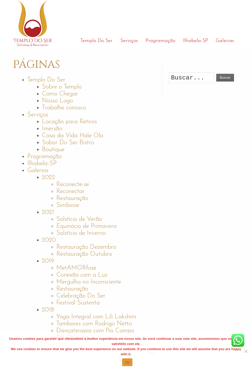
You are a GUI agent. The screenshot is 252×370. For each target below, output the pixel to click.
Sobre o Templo (62, 87)
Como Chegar (60, 94)
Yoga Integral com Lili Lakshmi (96, 317)
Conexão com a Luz (81, 275)
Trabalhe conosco (64, 108)
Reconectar (70, 191)
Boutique (53, 150)
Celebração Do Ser (80, 296)
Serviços (37, 115)
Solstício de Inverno (81, 233)
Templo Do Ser (46, 80)
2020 (49, 240)
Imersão (52, 129)
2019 (48, 261)
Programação (44, 157)
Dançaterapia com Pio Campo (95, 331)
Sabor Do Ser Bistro (68, 143)
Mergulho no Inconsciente (88, 282)
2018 (48, 310)
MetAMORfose (76, 268)
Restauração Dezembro (86, 247)
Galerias (37, 170)
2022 (48, 177)
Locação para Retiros (69, 122)
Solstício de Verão (79, 219)
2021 (48, 212)
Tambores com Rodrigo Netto (94, 324)
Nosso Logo (57, 101)
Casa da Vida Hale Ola (72, 136)
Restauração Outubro (84, 254)
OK (127, 362)
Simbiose (67, 205)
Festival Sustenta (78, 303)
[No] (245, 351)
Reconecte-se (72, 184)
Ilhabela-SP (42, 163)
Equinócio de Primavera (86, 226)
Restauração (72, 198)
